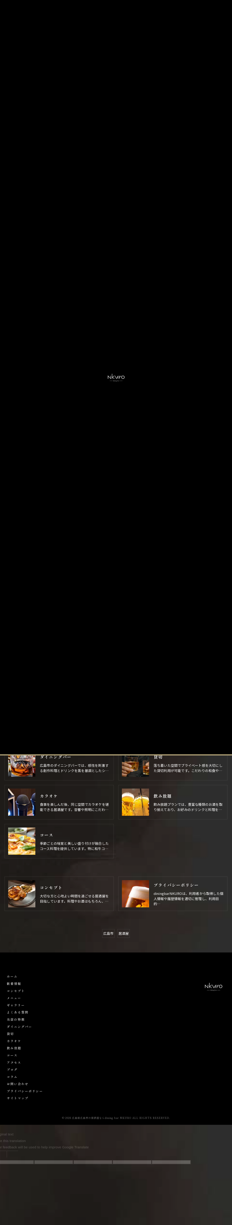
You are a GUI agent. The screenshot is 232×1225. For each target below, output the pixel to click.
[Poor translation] (12, 1154)
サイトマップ (18, 1098)
